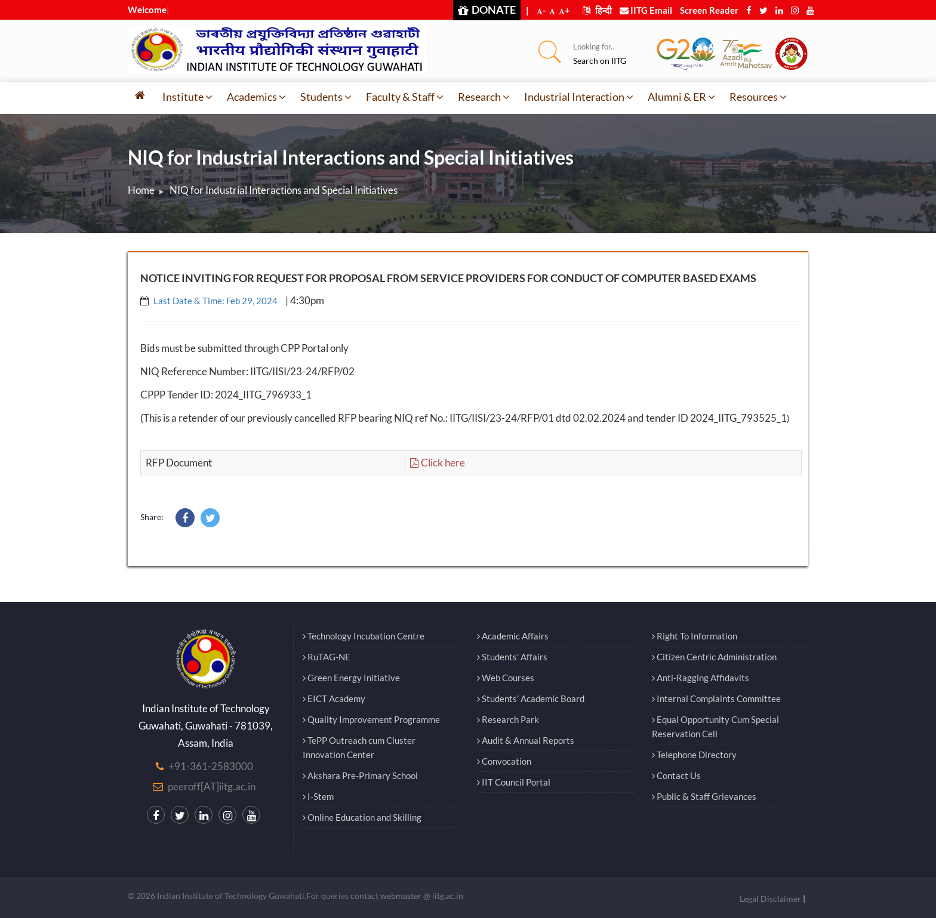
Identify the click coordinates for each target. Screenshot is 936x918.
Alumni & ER (681, 96)
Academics (256, 96)
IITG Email (646, 10)
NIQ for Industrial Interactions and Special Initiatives (284, 190)
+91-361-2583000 (210, 766)
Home (141, 190)
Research (484, 96)
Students (326, 96)
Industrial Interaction (578, 96)
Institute (187, 96)
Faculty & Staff (405, 96)
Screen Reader (709, 10)
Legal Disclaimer (770, 899)
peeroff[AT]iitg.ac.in (211, 786)
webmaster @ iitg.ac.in (421, 896)
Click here (437, 462)
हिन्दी (597, 10)
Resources (758, 96)
